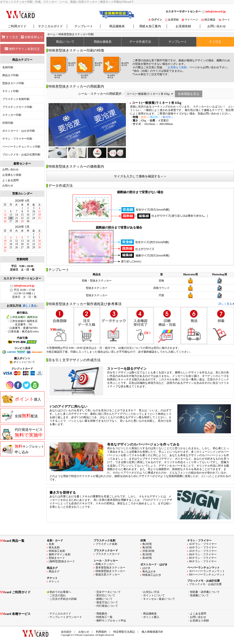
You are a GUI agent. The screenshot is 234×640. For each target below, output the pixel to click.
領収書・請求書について (205, 592)
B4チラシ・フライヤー (203, 554)
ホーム (51, 34)
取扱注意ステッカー (108, 574)
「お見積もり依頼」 (177, 67)
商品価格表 (117, 26)
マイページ (190, 19)
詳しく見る (29, 305)
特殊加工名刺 (57, 551)
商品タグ (54, 571)
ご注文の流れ (58, 595)
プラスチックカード (108, 554)
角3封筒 (147, 547)
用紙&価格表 (102, 41)
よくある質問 (10, 180)
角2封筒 (147, 544)
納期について (104, 598)
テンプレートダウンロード (66, 617)
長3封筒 (147, 554)
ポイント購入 (151, 617)
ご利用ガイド (17, 26)
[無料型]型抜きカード (62, 561)
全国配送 (20, 415)
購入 (21, 399)
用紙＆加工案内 (150, 26)
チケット (54, 581)
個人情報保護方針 (152, 631)
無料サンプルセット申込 (111, 620)
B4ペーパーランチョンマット (207, 574)
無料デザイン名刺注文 (22, 48)
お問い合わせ (216, 26)
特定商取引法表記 (124, 631)
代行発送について (107, 605)
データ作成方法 (140, 41)
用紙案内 (101, 613)
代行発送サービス (22, 434)
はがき (146, 568)
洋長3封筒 (148, 551)
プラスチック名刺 (106, 544)
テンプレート (83, 26)
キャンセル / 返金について (159, 598)
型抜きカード (57, 557)
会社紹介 (66, 631)
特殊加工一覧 (104, 617)
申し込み (23, 449)
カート (224, 19)
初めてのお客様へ (60, 592)
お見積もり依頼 (11, 174)
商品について (65, 41)
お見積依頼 (183, 26)
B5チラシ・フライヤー (203, 557)
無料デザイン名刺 (59, 554)
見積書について (199, 595)
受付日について (105, 595)
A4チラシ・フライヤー (203, 547)
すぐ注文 (10, 37)
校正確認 (208, 19)
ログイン (155, 19)
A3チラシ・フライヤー (203, 544)
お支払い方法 (151, 592)
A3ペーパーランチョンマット (207, 571)
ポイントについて (154, 595)
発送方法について (107, 602)
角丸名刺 (54, 547)
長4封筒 (147, 557)
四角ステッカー (105, 564)
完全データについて (108, 592)
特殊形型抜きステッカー (110, 571)
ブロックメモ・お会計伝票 (205, 584)
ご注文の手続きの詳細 (63, 598)
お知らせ (7, 185)
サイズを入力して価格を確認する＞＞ (140, 176)
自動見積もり (32, 37)
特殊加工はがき (151, 574)
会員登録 (172, 19)
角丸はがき (149, 571)
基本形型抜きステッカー (110, 567)
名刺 (51, 544)
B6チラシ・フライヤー (203, 561)
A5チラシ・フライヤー (203, 551)
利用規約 (101, 631)
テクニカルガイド (50, 26)
